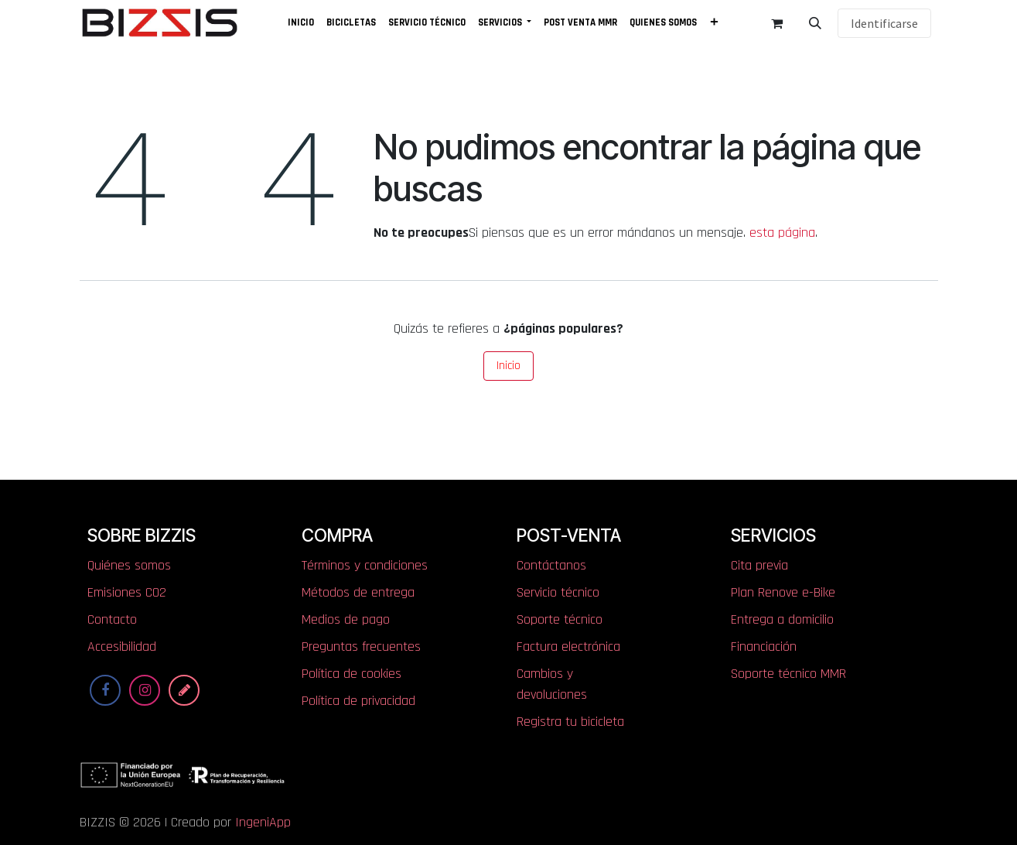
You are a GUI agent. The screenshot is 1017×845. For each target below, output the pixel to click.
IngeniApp (263, 822)
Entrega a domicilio (782, 619)
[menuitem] (301, 23)
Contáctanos (551, 565)
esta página (782, 232)
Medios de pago (346, 619)
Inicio (508, 366)
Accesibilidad (121, 646)
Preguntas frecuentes (361, 646)
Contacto (112, 619)
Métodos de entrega (358, 592)
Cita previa (759, 565)
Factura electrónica (568, 646)
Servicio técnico (558, 592)
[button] (815, 23)
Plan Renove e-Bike (783, 592)
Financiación (764, 646)
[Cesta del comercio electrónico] (776, 23)
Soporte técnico (559, 619)
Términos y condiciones (365, 565)
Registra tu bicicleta (570, 721)
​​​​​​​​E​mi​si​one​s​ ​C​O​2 (126, 592)
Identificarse (884, 23)
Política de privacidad (358, 701)
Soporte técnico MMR (788, 673)
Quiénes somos (129, 565)
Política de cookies (351, 673)
